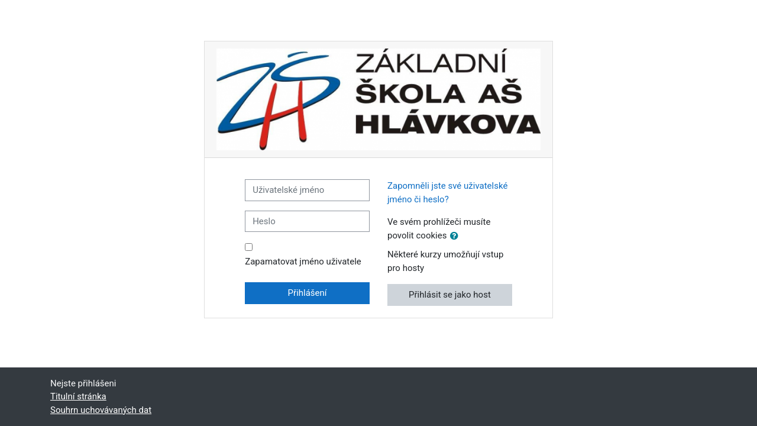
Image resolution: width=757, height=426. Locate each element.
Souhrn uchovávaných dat (100, 410)
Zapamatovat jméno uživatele (303, 261)
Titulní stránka (78, 396)
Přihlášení (307, 293)
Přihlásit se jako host (450, 294)
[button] (456, 236)
